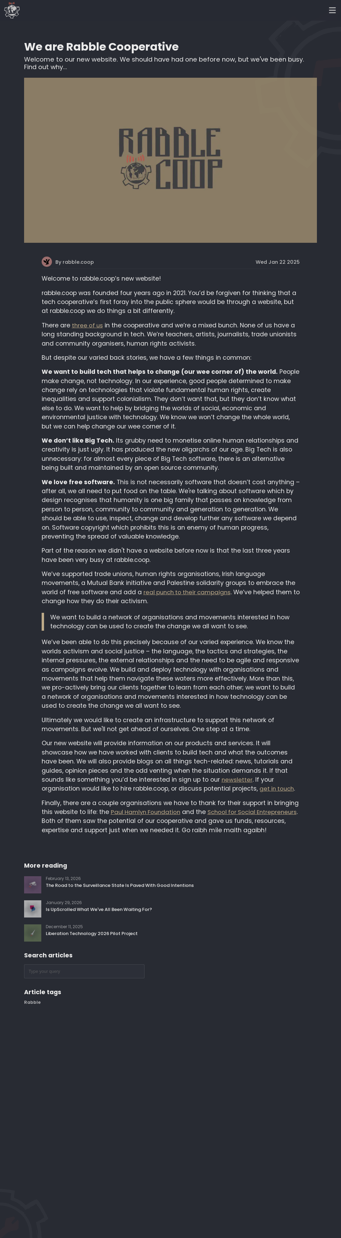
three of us (87, 325)
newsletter (237, 779)
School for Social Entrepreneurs (252, 812)
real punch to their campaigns (187, 592)
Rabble (32, 1002)
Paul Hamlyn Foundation (145, 812)
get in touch (276, 788)
